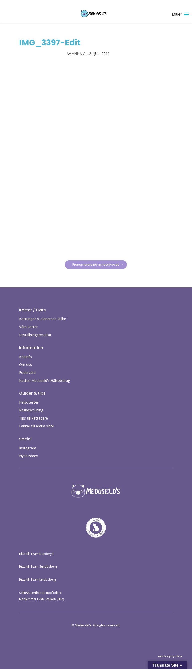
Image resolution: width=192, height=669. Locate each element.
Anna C (78, 53)
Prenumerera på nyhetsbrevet (95, 264)
